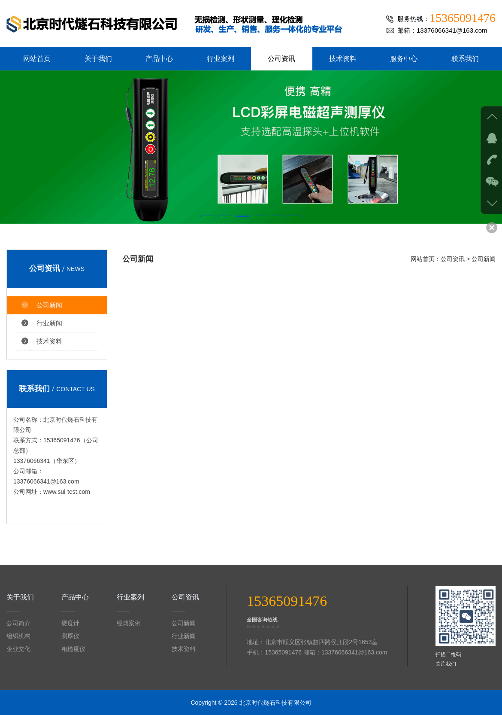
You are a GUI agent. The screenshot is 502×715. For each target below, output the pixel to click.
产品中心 (159, 58)
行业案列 (220, 58)
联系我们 (465, 58)
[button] (208, 216)
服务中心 (403, 58)
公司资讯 (281, 58)
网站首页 (37, 58)
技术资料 (343, 58)
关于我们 (98, 58)
